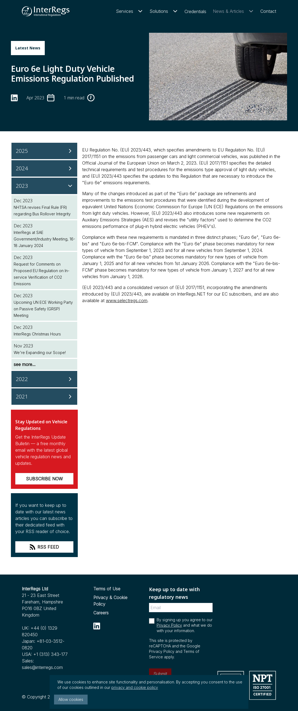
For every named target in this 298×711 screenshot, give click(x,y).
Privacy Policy (169, 625)
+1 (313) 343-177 (50, 654)
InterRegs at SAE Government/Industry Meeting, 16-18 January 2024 (44, 239)
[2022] (44, 379)
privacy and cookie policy (134, 687)
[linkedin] (14, 97)
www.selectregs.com (126, 300)
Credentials (195, 11)
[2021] (44, 396)
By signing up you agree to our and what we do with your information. (185, 625)
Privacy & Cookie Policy (110, 601)
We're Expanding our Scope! (40, 352)
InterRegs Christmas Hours (37, 334)
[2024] (44, 168)
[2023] (44, 186)
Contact (268, 11)
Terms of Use (106, 588)
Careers (101, 612)
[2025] (44, 151)
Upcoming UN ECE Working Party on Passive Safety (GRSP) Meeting (43, 309)
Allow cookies (70, 699)
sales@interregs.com (42, 667)
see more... (24, 364)
